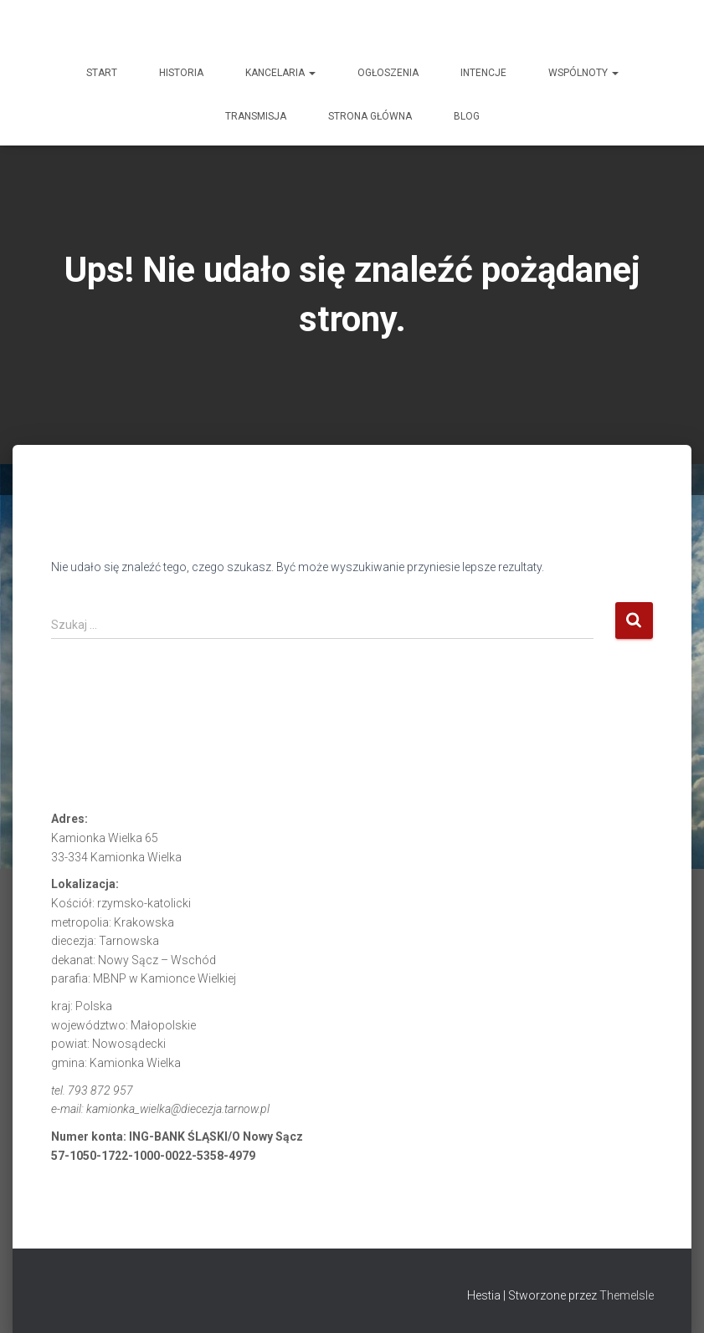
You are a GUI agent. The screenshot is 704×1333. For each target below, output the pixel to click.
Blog (467, 116)
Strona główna (370, 116)
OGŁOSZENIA (388, 73)
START (101, 73)
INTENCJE (483, 73)
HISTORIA (181, 73)
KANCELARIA (280, 73)
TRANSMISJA (255, 116)
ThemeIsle (626, 1295)
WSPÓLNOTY (583, 73)
